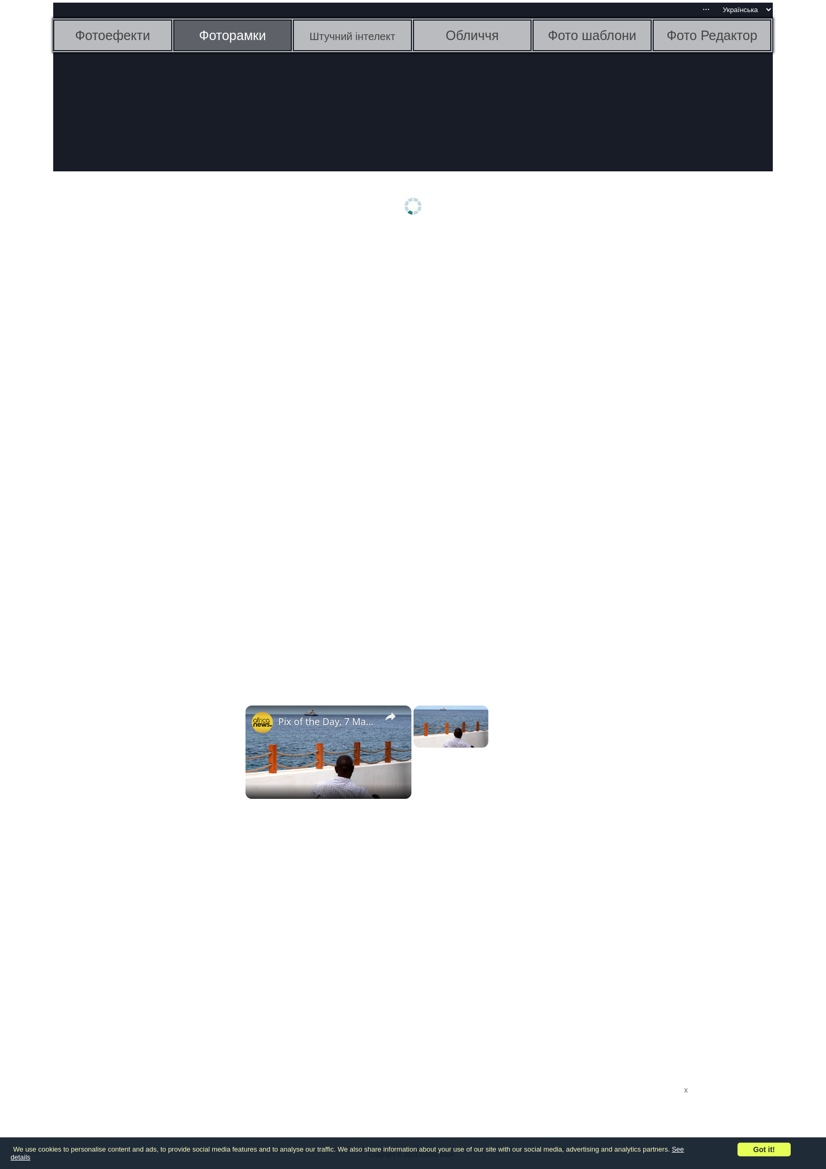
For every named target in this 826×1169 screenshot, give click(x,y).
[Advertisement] (135, 399)
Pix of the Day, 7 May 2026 (327, 721)
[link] (262, 722)
